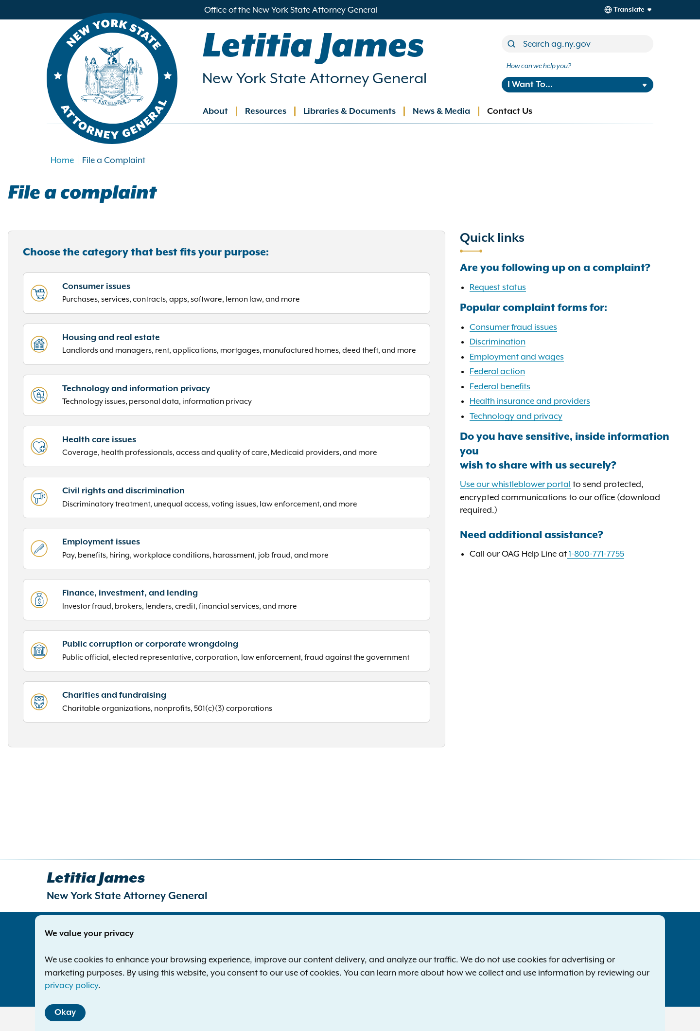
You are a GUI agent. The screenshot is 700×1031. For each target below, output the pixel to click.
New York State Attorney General (314, 78)
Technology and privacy (516, 416)
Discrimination (497, 341)
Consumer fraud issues (513, 327)
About (215, 111)
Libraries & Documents (349, 111)
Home (62, 160)
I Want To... (530, 85)
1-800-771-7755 (596, 554)
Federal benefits (500, 386)
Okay (65, 1012)
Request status (498, 287)
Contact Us (509, 111)
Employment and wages (517, 357)
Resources (265, 111)
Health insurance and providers (530, 401)
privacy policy (71, 985)
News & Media (441, 111)
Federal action (497, 371)
